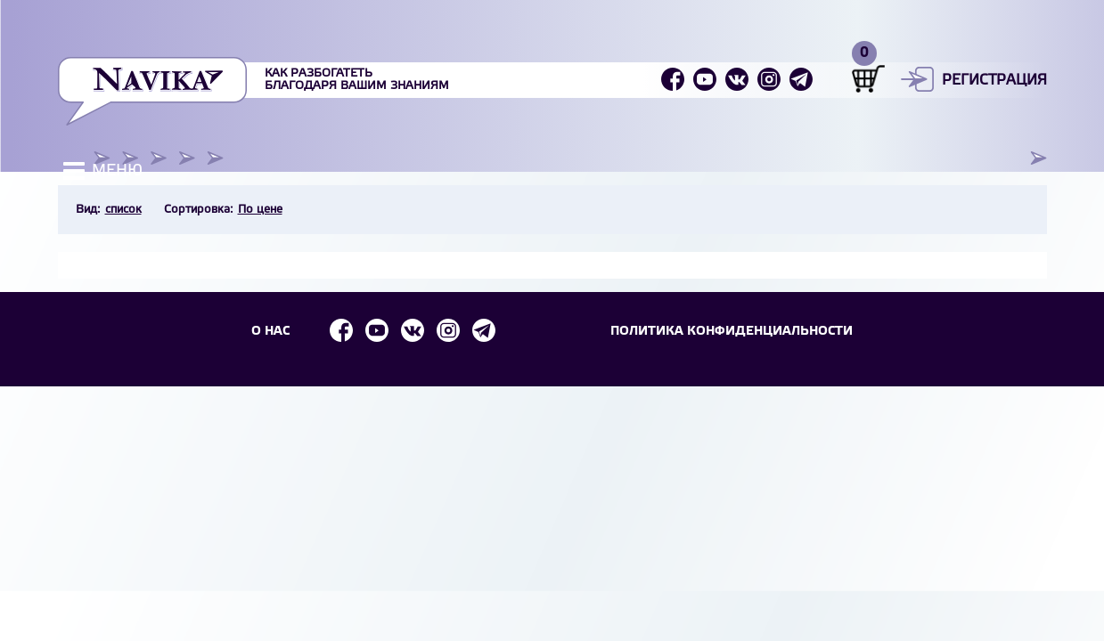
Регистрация (994, 80)
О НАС (270, 331)
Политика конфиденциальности (731, 331)
